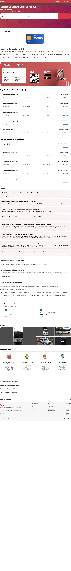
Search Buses (64, 16)
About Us (33, 405)
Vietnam (67, 410)
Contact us (33, 406)
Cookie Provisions (51, 407)
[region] (35, 39)
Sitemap (33, 407)
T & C (48, 405)
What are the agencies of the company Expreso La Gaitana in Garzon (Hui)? (20, 209)
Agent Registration (51, 410)
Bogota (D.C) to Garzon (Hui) (10, 144)
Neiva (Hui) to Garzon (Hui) (10, 152)
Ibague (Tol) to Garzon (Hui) (10, 161)
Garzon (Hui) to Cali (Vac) (9, 129)
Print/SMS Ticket (56, 1)
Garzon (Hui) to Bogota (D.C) (10, 94)
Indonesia (67, 406)
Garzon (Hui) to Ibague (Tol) (10, 121)
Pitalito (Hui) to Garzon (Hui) (10, 170)
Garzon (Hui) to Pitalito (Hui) (10, 112)
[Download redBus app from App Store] (47, 78)
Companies (33, 409)
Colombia (67, 413)
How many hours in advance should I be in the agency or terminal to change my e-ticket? (24, 251)
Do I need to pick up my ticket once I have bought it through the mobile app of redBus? (23, 243)
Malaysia (67, 409)
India (66, 405)
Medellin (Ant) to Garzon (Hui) (11, 179)
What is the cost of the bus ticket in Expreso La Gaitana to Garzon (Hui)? (20, 192)
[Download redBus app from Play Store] (47, 75)
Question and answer (52, 409)
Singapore (68, 407)
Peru (66, 414)
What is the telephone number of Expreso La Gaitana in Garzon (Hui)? (19, 201)
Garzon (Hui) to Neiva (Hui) (10, 103)
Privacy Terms (50, 406)
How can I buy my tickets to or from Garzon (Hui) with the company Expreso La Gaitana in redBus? (26, 224)
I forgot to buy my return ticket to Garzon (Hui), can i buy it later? (18, 234)
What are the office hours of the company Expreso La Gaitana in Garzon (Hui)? (21, 216)
